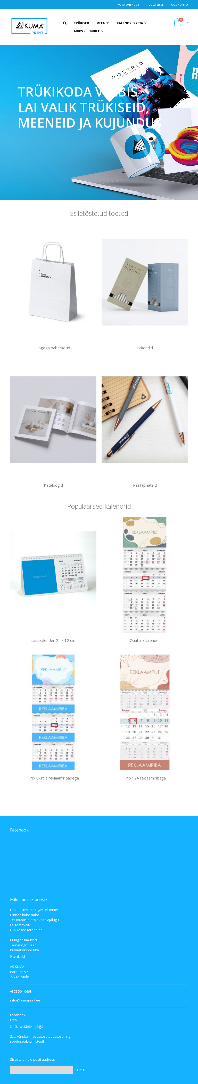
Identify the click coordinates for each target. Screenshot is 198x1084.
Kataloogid (53, 485)
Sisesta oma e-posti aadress (32, 1059)
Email (14, 1020)
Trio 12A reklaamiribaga (145, 778)
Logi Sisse (156, 4)
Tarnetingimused (23, 945)
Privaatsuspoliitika (24, 950)
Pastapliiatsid (145, 485)
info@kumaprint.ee (25, 1000)
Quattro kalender (145, 640)
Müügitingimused (23, 940)
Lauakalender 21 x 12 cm (53, 640)
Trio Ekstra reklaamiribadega (53, 778)
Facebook (17, 1015)
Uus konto (179, 4)
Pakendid (145, 347)
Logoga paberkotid (53, 347)
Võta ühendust (129, 4)
